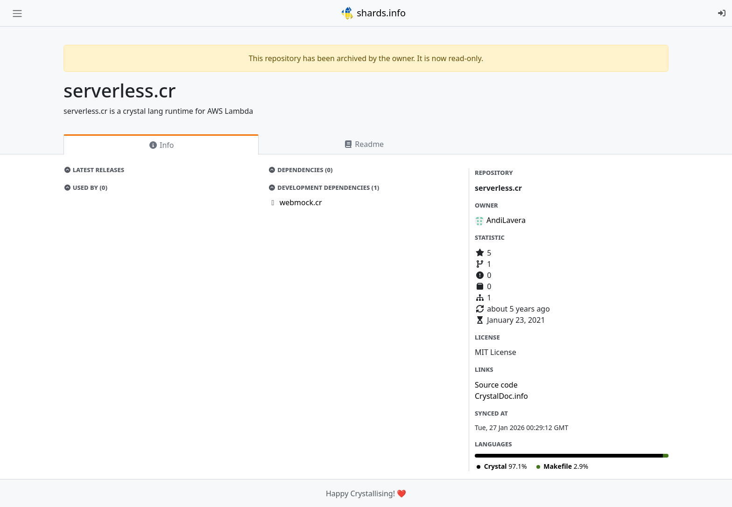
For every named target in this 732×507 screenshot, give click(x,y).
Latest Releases (93, 170)
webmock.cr (301, 202)
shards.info (373, 13)
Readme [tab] (364, 144)
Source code (496, 385)
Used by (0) (85, 187)
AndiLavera (506, 220)
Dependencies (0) (300, 170)
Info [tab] (161, 145)
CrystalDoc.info (501, 396)
